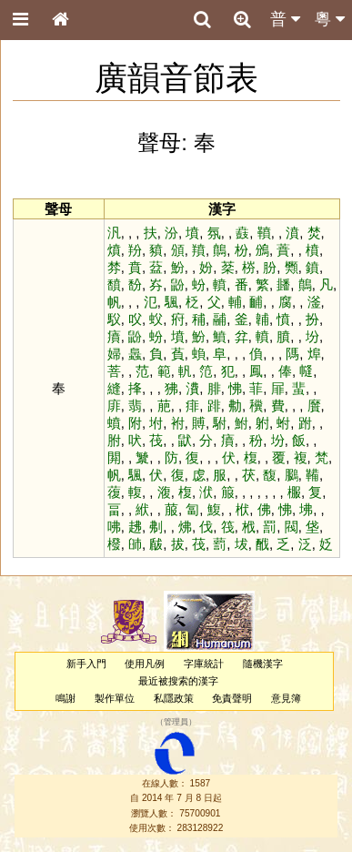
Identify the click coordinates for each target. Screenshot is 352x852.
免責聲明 (232, 698)
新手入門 (86, 663)
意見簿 (286, 698)
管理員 (176, 722)
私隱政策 (174, 698)
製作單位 (115, 698)
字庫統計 (204, 663)
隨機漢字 (263, 663)
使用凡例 (145, 663)
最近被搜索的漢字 (178, 680)
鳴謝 (65, 698)
